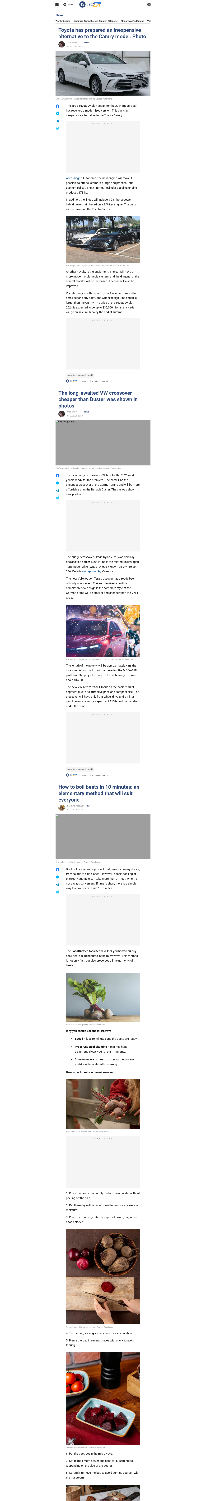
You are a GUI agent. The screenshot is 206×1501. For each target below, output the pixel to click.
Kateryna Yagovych (75, 806)
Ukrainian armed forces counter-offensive (96, 21)
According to (74, 178)
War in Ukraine (63, 21)
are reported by (91, 571)
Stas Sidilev (72, 42)
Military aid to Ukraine (132, 21)
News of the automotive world (80, 375)
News (86, 42)
